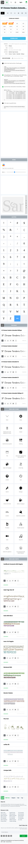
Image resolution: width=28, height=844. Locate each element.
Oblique (10, 45)
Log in (21, 2)
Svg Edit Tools (12, 812)
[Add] (2, 13)
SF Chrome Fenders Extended (9, 346)
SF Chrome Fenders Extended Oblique (11, 330)
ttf (4, 23)
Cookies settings (12, 821)
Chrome (10, 54)
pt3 (11, 29)
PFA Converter (21, 815)
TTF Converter (21, 812)
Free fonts (2, 2)
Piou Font (6, 718)
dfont (17, 32)
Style (18, 798)
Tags (22, 798)
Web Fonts (7, 798)
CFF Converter (3, 818)
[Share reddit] (4, 836)
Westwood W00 (8, 667)
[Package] (18, 13)
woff (5, 26)
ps (17, 29)
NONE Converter (12, 819)
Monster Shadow (8, 693)
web (11, 23)
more (17, 318)
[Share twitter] (6, 836)
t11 (10, 32)
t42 (4, 32)
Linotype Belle (7, 770)
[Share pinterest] (9, 836)
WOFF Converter (4, 815)
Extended (18, 54)
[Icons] (22, 13)
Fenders (14, 54)
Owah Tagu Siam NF (9, 590)
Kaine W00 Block (8, 615)
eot (23, 23)
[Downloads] (8, 341)
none (23, 32)
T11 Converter (21, 818)
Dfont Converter (4, 819)
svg (17, 23)
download (14, 38)
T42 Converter (12, 818)
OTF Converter (3, 814)
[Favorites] (7, 13)
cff (23, 29)
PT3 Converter (12, 816)
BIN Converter (3, 816)
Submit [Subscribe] (23, 836)
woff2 (11, 26)
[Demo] (11, 13)
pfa (23, 26)
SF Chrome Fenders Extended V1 (10, 377)
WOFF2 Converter (12, 815)
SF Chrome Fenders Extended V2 (10, 361)
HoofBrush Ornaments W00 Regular (13, 564)
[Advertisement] (14, 133)
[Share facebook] (1, 836)
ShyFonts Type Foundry (13, 52)
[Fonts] (25, 13)
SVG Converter (12, 814)
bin (4, 29)
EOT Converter (21, 814)
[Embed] (13, 341)
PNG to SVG (3, 812)
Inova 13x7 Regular (9, 641)
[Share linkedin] (11, 836)
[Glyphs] (14, 13)
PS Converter (20, 816)
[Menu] (15, 2)
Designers (13, 798)
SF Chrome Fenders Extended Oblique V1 (12, 393)
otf (17, 26)
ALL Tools (20, 819)
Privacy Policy (3, 821)
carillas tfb (6, 744)
